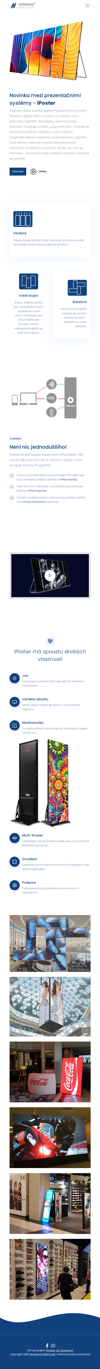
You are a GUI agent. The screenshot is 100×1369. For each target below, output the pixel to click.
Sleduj (38, 171)
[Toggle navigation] (87, 5)
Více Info (18, 171)
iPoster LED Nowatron (59, 1350)
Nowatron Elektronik (42, 1354)
